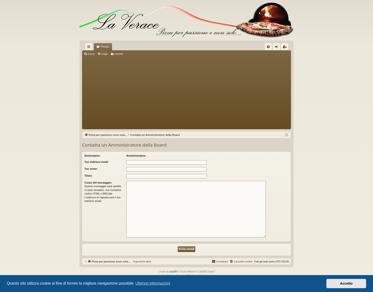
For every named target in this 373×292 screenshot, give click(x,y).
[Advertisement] (186, 93)
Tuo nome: (91, 168)
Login (104, 53)
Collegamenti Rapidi (89, 47)
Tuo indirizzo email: (96, 161)
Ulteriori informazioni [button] (152, 283)
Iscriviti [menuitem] (285, 47)
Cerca (91, 53)
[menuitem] (268, 46)
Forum (105, 46)
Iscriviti (119, 53)
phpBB (173, 271)
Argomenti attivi (140, 261)
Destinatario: (92, 155)
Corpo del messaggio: (98, 182)
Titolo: (88, 175)
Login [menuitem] (277, 47)
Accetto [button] (346, 283)
